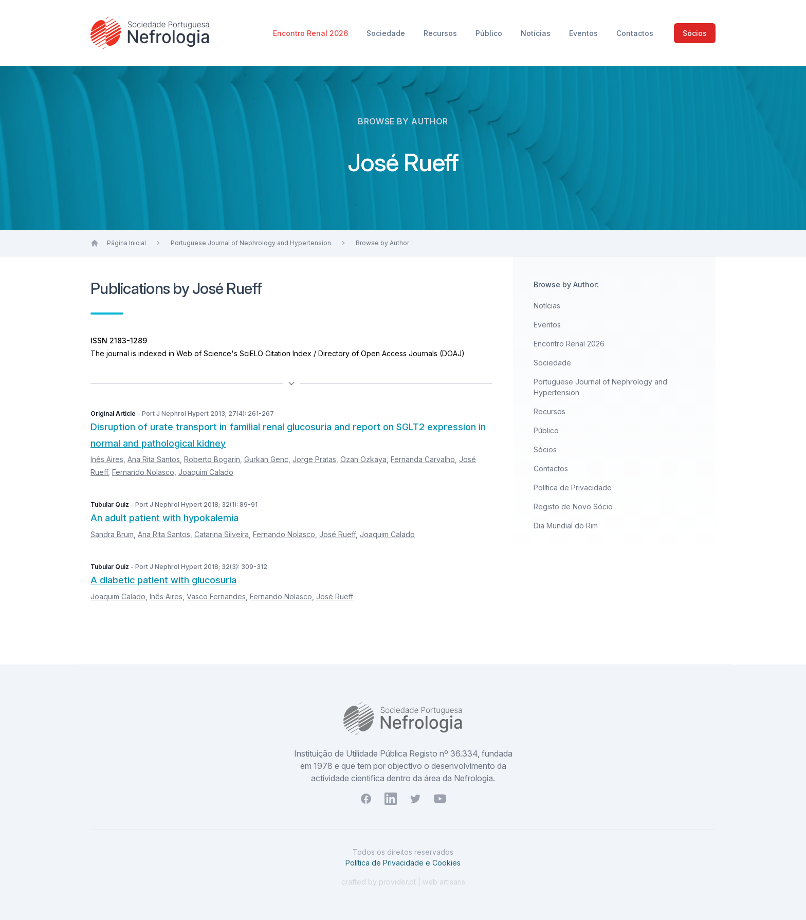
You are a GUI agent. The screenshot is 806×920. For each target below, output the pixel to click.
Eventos (584, 33)
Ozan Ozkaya (363, 459)
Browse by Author (382, 243)
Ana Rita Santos (153, 459)
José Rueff (337, 534)
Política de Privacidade (573, 487)
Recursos (441, 33)
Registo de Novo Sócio (573, 506)
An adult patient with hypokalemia (164, 517)
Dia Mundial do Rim (566, 525)
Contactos (634, 33)
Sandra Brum (112, 534)
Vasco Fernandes (216, 596)
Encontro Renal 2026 (311, 33)
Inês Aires (106, 459)
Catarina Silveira (221, 534)
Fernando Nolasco (143, 472)
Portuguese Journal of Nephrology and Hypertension (251, 243)
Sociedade (387, 33)
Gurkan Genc (266, 459)
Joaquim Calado (205, 472)
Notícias (537, 33)
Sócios (695, 33)
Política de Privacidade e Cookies (403, 862)
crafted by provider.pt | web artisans (403, 881)
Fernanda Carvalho (423, 459)
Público (489, 33)
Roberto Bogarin (212, 459)
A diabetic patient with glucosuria (163, 580)
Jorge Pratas (314, 459)
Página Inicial (126, 243)
